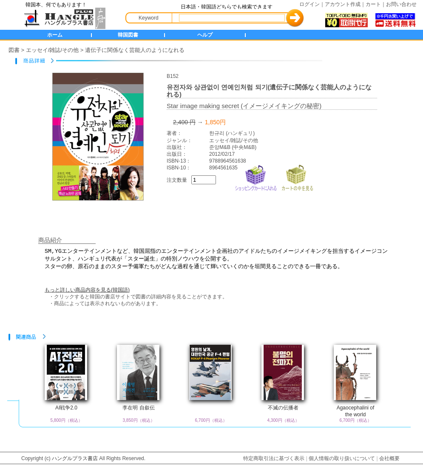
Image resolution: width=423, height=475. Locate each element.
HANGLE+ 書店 (62, 18)
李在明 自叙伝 (138, 408)
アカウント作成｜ (345, 4)
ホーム (54, 35)
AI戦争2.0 (66, 408)
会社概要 (389, 458)
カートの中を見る (297, 177)
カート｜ (376, 4)
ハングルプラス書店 (75, 458)
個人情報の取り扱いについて (342, 458)
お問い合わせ (401, 4)
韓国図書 (128, 35)
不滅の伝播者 (283, 408)
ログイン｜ (312, 4)
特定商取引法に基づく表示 (273, 458)
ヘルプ (205, 35)
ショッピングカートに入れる (256, 177)
